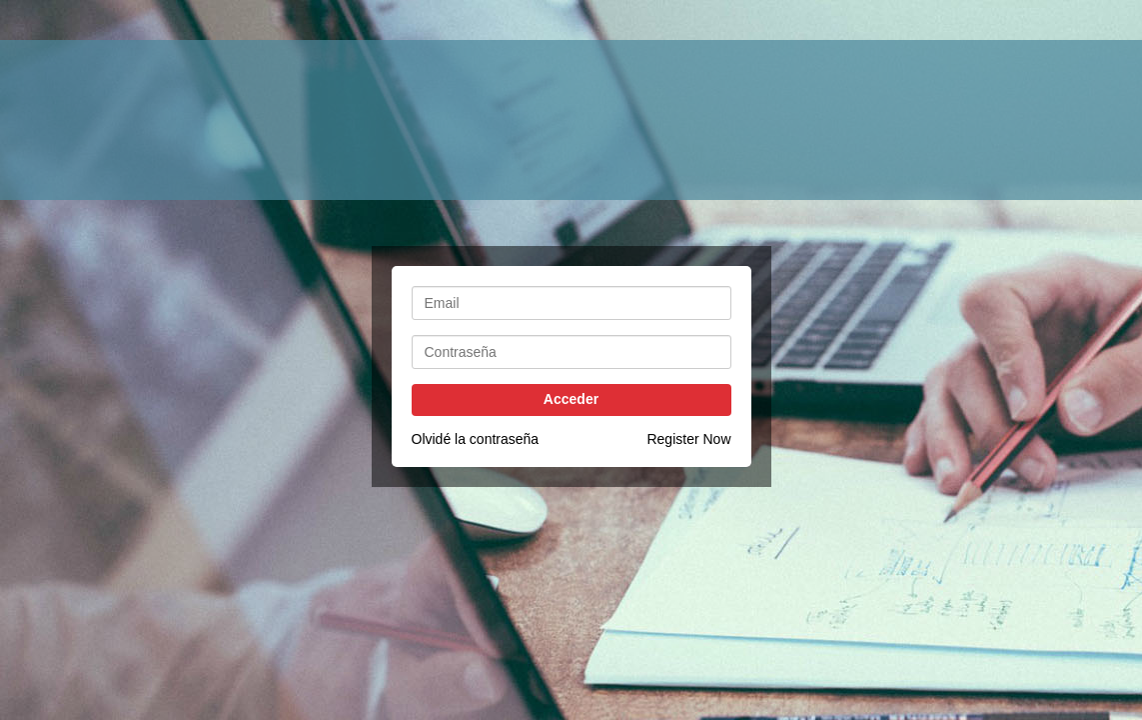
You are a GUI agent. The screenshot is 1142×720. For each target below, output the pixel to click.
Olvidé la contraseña (476, 439)
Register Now (688, 439)
